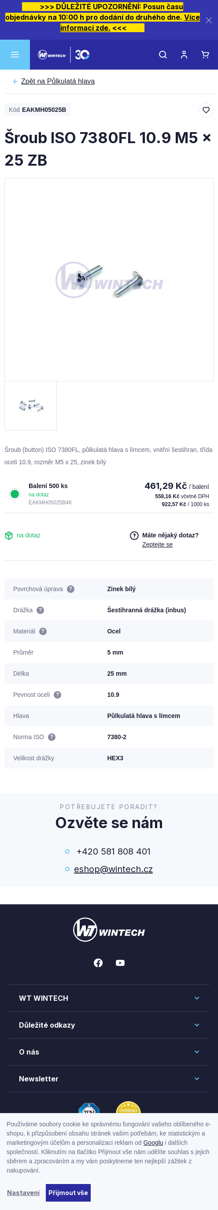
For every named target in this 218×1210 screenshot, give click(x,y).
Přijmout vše (68, 1192)
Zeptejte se (157, 544)
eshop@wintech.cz (113, 869)
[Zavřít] (209, 20)
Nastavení (23, 1192)
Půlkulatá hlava (58, 81)
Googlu (153, 1142)
